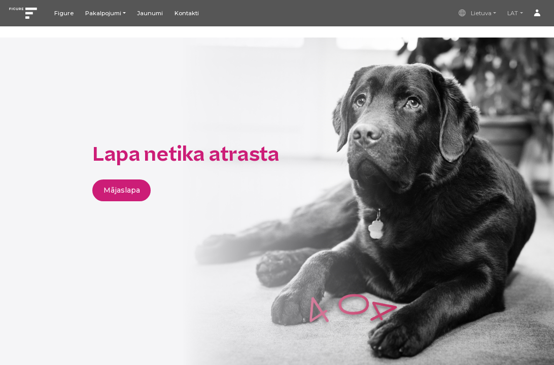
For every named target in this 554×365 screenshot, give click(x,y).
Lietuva (475, 13)
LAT (512, 13)
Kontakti (187, 13)
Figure (64, 13)
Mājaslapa (121, 190)
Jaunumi (150, 13)
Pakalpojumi (103, 13)
